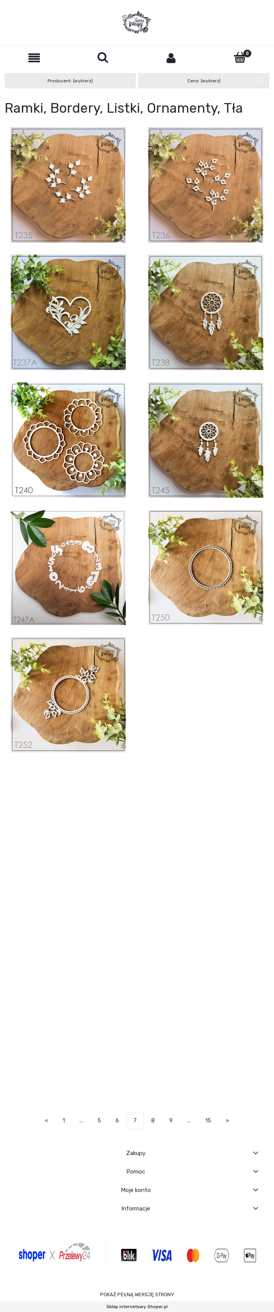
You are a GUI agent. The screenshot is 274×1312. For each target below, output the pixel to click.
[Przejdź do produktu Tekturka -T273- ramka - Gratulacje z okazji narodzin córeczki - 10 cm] (68, 933)
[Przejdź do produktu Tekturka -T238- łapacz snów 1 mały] (205, 312)
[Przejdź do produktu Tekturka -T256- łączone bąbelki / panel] (205, 793)
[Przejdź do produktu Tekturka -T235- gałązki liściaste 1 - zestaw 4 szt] (68, 185)
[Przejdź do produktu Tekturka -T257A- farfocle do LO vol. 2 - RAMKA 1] (68, 863)
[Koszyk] (240, 57)
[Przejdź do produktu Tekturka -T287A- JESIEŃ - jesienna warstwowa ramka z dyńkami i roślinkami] (68, 1072)
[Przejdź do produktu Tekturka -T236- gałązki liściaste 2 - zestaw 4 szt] (205, 185)
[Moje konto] (171, 58)
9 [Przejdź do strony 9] (171, 1120)
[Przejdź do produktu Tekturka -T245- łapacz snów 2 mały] (205, 440)
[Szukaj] (103, 57)
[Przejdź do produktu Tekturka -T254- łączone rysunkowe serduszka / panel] (68, 793)
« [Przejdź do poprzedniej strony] (46, 1120)
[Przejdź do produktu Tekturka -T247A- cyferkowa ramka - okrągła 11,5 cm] (68, 567)
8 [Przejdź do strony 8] (153, 1120)
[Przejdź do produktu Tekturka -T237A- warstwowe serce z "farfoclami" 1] (68, 312)
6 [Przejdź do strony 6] (117, 1120)
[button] (34, 58)
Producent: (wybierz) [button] (70, 80)
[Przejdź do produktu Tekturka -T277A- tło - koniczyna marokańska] (205, 1002)
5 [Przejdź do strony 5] (99, 1120)
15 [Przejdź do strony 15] (208, 1120)
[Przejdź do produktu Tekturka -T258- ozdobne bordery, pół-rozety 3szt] (205, 863)
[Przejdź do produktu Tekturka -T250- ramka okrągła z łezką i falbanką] (205, 567)
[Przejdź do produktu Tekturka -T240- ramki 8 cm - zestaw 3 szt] (68, 440)
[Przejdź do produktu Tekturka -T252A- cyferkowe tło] (205, 666)
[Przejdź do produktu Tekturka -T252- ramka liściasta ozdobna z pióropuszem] (68, 694)
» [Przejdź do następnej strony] (227, 1120)
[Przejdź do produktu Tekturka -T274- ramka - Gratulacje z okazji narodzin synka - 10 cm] (205, 933)
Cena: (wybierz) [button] (204, 80)
